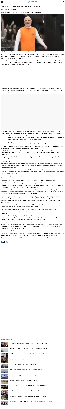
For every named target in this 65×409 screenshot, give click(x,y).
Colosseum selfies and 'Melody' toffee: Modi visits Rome (24, 359)
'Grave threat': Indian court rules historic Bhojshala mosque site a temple (28, 396)
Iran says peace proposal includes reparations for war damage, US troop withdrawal (31, 401)
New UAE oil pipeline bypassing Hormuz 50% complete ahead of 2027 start (29, 348)
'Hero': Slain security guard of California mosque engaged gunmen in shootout (29, 375)
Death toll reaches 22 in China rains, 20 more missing (23, 380)
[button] (2, 242)
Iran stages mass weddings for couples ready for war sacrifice (25, 391)
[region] (32, 77)
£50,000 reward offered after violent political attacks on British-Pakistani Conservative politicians (34, 353)
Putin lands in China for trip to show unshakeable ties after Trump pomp (28, 385)
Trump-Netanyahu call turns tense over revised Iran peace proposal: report (28, 343)
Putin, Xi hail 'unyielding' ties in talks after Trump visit (23, 364)
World (2, 9)
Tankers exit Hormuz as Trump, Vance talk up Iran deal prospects (26, 369)
